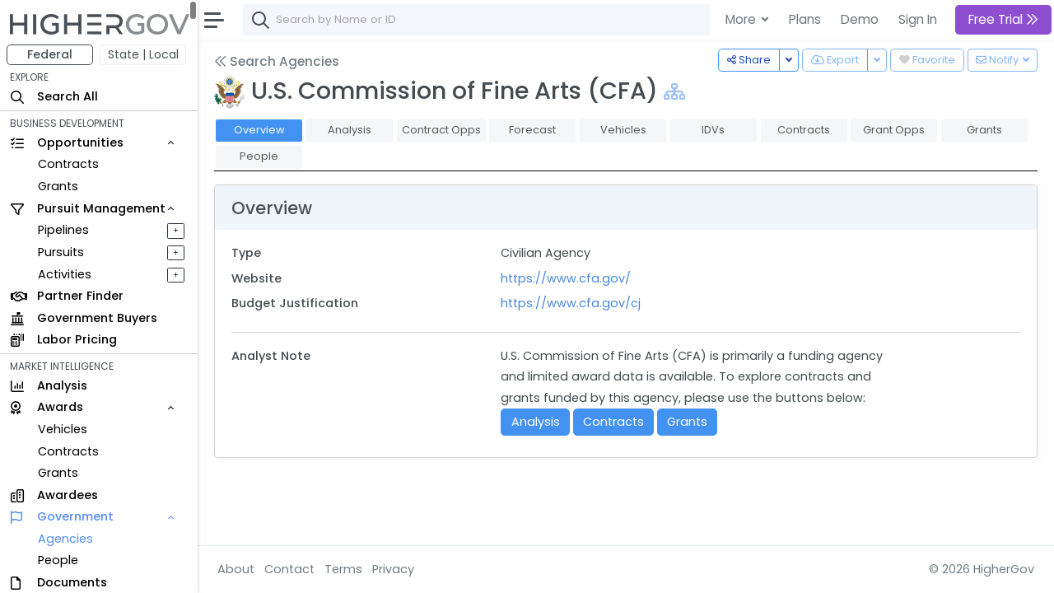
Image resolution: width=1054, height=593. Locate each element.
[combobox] (490, 19)
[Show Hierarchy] (674, 91)
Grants (58, 186)
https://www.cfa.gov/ (566, 278)
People (58, 560)
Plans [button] (805, 19)
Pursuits (61, 252)
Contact (289, 569)
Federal (49, 54)
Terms (343, 569)
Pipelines (63, 230)
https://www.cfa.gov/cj (571, 303)
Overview (259, 130)
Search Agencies (276, 61)
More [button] (742, 19)
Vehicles (62, 429)
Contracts (68, 164)
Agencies (65, 538)
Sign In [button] (917, 19)
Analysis (535, 421)
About (235, 569)
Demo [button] (860, 19)
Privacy (393, 569)
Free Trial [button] (1003, 19)
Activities (64, 274)
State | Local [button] (143, 54)
